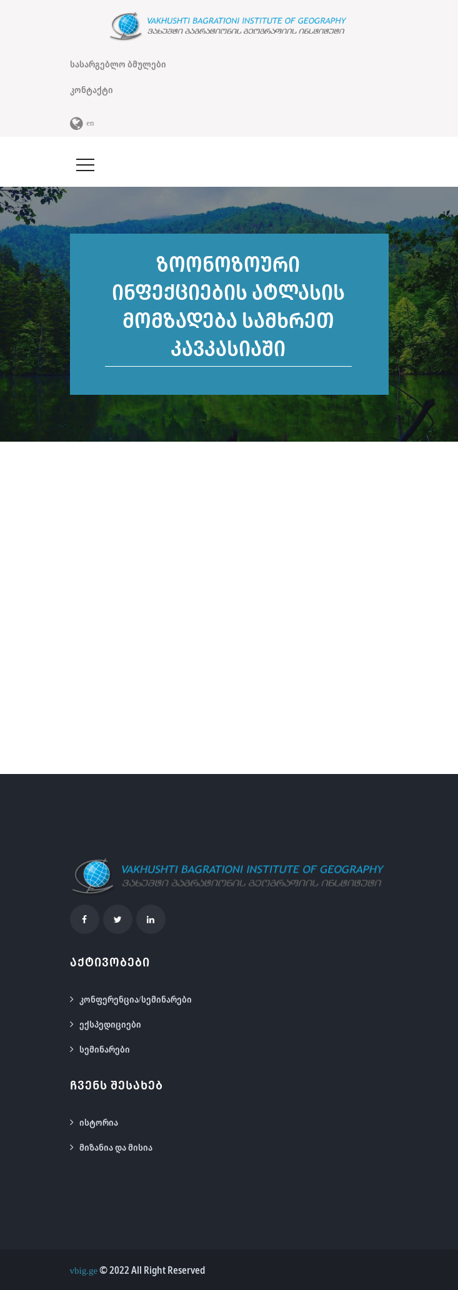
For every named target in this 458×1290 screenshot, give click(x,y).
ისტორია (98, 1122)
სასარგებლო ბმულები (118, 63)
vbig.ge (84, 1270)
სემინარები (104, 1049)
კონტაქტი (91, 89)
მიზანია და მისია (115, 1147)
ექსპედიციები (110, 1024)
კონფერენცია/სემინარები (135, 999)
